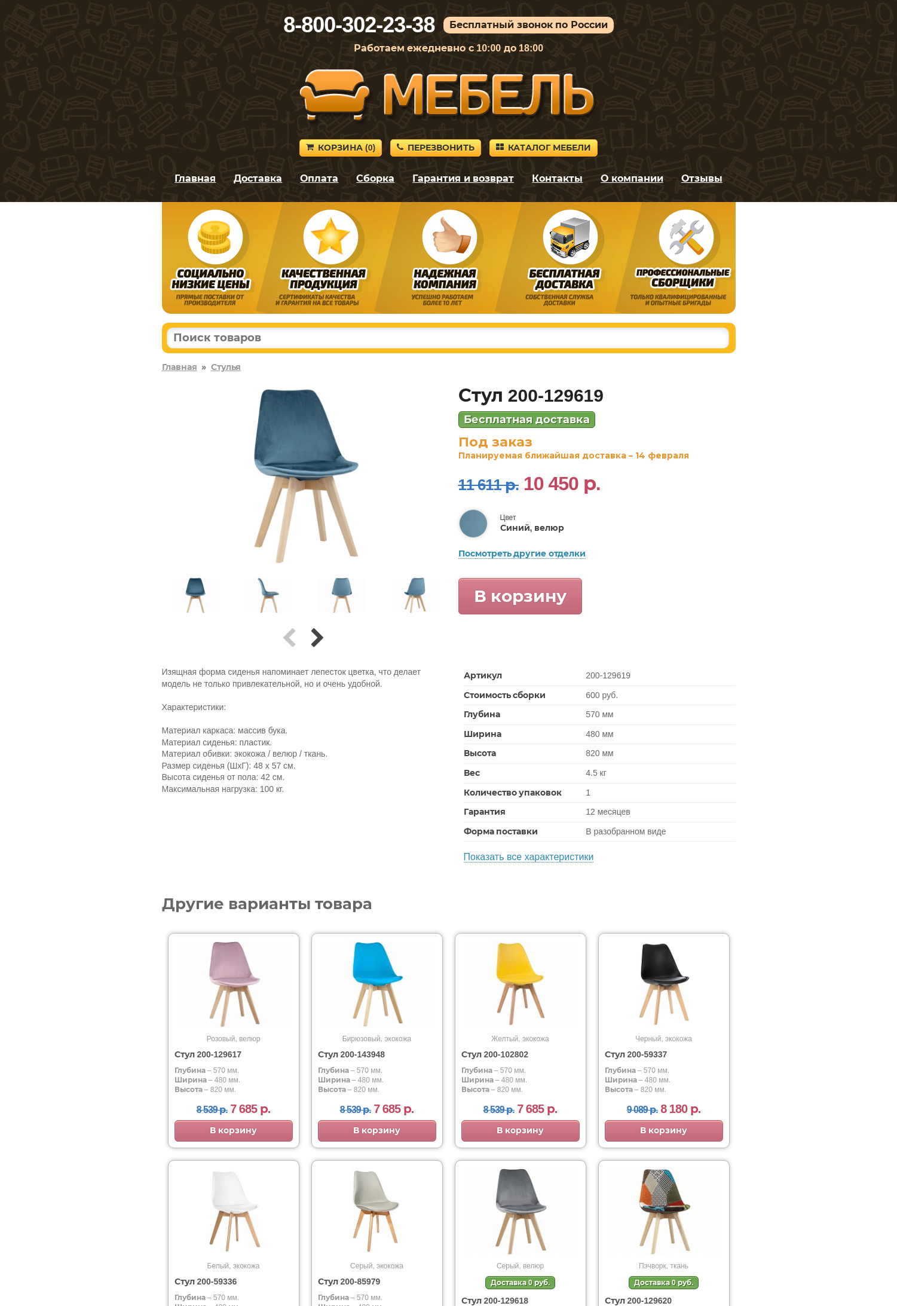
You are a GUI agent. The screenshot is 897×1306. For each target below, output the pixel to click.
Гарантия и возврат (463, 178)
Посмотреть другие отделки (522, 553)
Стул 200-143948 (351, 1054)
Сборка (375, 178)
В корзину (520, 596)
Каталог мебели (543, 147)
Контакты (557, 178)
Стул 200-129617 (208, 1054)
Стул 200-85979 (349, 1281)
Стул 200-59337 (636, 1054)
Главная (195, 178)
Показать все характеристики (529, 857)
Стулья (226, 367)
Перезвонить (435, 147)
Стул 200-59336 (205, 1281)
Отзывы (702, 178)
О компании (632, 178)
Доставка (258, 178)
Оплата (319, 178)
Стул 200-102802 (495, 1054)
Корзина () (340, 147)
